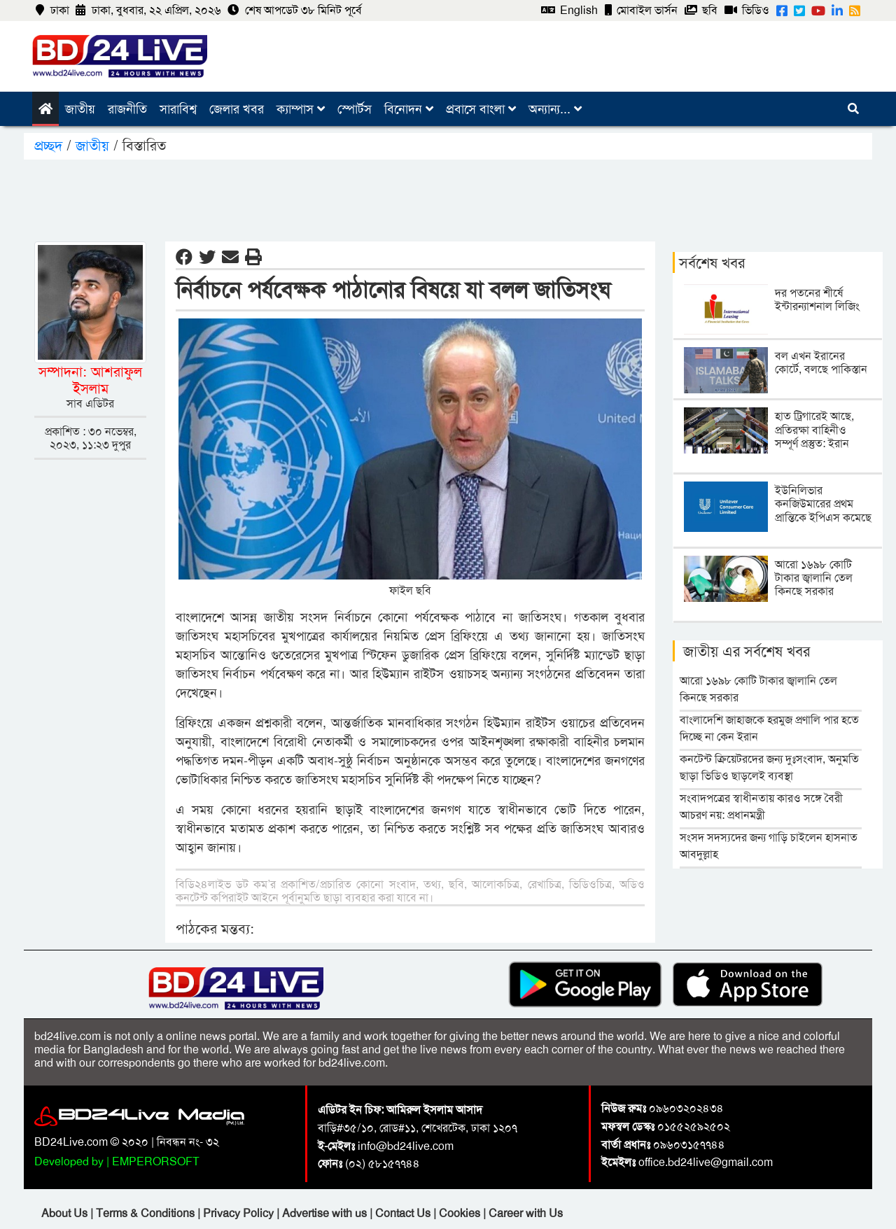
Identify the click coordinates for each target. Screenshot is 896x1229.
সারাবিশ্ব (178, 109)
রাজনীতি (127, 109)
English (569, 10)
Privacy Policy (239, 1213)
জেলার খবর (236, 109)
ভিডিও (746, 10)
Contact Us (404, 1213)
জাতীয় (80, 109)
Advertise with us (326, 1213)
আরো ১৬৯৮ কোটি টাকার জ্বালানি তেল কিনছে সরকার (814, 577)
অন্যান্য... (555, 109)
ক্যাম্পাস (300, 109)
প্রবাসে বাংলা (481, 109)
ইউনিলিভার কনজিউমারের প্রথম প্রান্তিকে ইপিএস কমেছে (823, 503)
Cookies (459, 1213)
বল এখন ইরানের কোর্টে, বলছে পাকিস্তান (821, 363)
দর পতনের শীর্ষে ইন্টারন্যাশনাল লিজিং (817, 300)
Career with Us (526, 1213)
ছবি (701, 10)
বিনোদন (408, 109)
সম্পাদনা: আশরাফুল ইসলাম (90, 380)
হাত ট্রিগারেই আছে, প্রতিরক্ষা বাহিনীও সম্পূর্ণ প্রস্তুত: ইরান (814, 429)
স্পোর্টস (354, 109)
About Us (65, 1213)
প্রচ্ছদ (50, 145)
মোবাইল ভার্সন (641, 10)
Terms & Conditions (146, 1213)
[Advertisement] (448, 198)
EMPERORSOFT (156, 1161)
